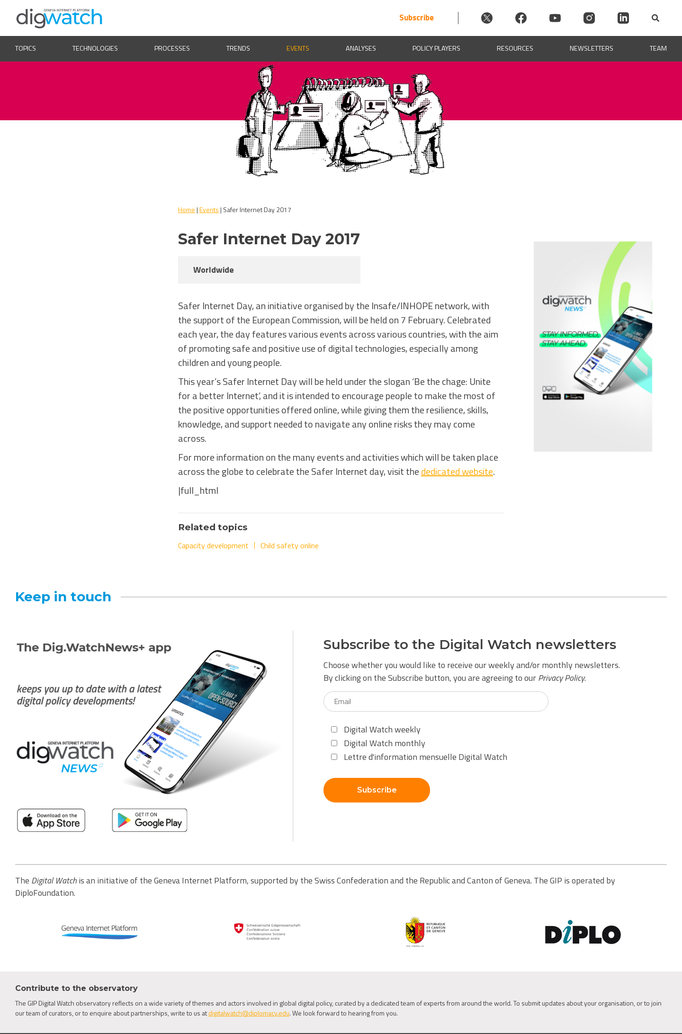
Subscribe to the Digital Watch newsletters (469, 644)
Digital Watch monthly (378, 743)
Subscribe (416, 18)
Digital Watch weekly (376, 729)
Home (186, 209)
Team (658, 48)
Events (298, 48)
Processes (172, 48)
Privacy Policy (561, 677)
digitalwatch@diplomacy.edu (248, 1013)
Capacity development (213, 545)
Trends (238, 48)
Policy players (436, 48)
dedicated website (457, 471)
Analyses (361, 48)
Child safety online (289, 545)
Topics (25, 48)
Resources (515, 48)
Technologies (95, 48)
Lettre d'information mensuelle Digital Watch (419, 756)
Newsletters (591, 48)
